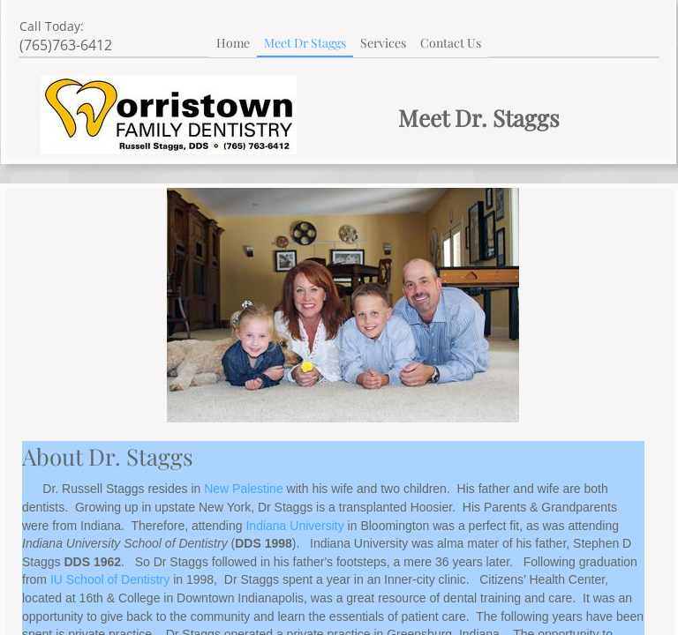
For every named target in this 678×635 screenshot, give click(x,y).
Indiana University (294, 526)
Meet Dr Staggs (305, 42)
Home (233, 42)
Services (383, 42)
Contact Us (450, 42)
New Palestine (243, 489)
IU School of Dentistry (110, 579)
